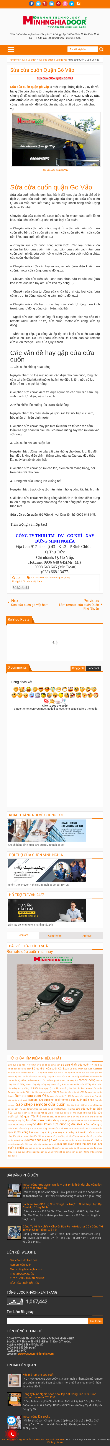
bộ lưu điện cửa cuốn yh (39, 1120)
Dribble (65, 3)
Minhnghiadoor (55, 1442)
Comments (55, 935)
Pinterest (58, 3)
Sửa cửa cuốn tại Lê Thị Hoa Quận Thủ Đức (54, 1109)
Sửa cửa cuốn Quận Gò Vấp (42, 70)
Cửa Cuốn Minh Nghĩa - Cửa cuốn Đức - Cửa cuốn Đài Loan (33, 1439)
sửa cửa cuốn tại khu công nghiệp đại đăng (81, 1148)
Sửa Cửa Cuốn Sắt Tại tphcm (80, 1105)
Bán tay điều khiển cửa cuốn (46, 1065)
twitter (38, 3)
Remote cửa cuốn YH (30, 1096)
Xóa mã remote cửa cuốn (38, 1374)
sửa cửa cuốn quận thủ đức (74, 1143)
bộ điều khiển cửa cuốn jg (83, 1124)
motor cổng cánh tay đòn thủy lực (79, 1132)
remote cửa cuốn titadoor (90, 1140)
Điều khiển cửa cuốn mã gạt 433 (70, 1152)
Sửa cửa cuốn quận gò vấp (29, 87)
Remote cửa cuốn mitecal (44, 1099)
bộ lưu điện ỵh (63, 1120)
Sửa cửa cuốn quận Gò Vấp (51, 187)
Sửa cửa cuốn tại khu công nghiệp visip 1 (34, 1113)
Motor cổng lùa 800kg (36, 1416)
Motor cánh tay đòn (69, 1080)
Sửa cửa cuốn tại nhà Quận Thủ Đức (73, 1113)
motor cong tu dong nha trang (48, 1132)
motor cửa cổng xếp (17, 1140)
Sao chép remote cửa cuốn (40, 1104)
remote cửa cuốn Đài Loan (20, 1144)
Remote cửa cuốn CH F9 (47, 1092)
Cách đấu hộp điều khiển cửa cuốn (24, 1080)
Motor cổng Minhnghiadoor (26, 1269)
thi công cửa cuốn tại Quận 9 (41, 1152)
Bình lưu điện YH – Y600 (20, 1065)
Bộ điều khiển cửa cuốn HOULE (23, 1072)
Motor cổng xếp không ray (38, 1084)
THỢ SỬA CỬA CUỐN (22, 1273)
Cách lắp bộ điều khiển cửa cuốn (86, 1076)
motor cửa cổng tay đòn (90, 1136)
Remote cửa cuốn (20, 1264)
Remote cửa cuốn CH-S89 (72, 1092)
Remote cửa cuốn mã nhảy (30, 951)
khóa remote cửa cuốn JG (76, 1128)
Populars (23, 935)
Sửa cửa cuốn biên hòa (23, 1260)
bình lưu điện (77, 1116)
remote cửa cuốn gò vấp (42, 1140)
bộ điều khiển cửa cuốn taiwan (85, 1120)
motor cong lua (23, 1132)
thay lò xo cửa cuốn (17, 1152)
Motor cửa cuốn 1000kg (80, 1084)
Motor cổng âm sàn (60, 1084)
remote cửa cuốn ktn (67, 1140)
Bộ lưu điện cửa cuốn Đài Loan (50, 1068)
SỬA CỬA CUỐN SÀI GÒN (24, 1283)
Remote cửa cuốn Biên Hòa (21, 1092)
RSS (78, 3)
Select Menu (11, 49)
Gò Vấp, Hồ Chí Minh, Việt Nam (26, 581)
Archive (87, 935)
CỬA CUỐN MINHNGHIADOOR (27, 1278)
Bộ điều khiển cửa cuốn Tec (53, 1072)
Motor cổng (87, 1080)
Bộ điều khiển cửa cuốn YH (77, 1064)
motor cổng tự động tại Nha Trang (62, 1136)
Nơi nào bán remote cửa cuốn (87, 1088)
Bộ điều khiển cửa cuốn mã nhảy (30, 1076)
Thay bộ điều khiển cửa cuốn (56, 1116)
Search (101, 49)
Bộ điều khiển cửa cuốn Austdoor (86, 1069)
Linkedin (51, 3)
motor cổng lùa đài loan (34, 1136)
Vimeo (71, 3)
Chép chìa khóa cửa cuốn (59, 1076)
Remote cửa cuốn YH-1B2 (59, 1096)
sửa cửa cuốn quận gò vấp (57, 577)
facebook (31, 3)
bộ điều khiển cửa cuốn (49, 1124)
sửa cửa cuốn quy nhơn (45, 1144)
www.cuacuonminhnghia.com (36, 1353)
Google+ (45, 3)
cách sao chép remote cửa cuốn (49, 1128)
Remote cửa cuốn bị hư (83, 1096)
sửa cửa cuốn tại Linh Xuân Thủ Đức (42, 1148)
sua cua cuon (37, 577)
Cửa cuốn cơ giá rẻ (50, 1080)
